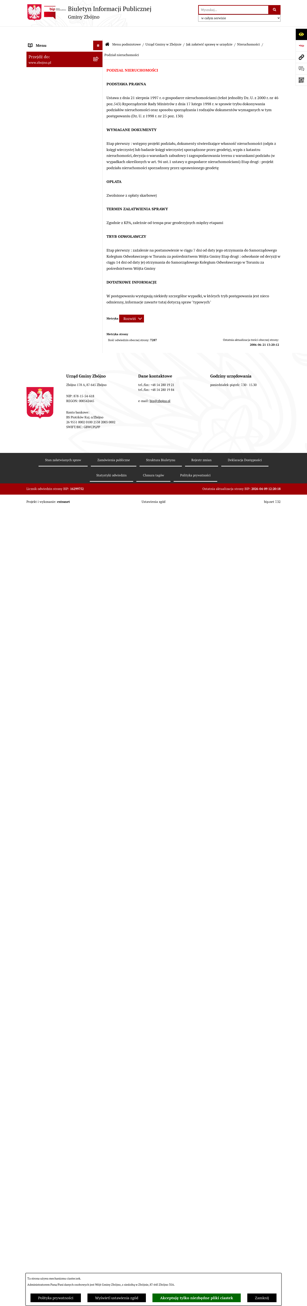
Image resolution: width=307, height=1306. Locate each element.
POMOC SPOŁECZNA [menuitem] (46, 829)
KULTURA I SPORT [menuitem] (43, 839)
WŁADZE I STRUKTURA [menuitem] (48, 221)
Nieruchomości (248, 31)
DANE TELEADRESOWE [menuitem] (48, 42)
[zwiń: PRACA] (99, 849)
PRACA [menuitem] (34, 848)
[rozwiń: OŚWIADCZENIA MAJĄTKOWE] (99, 925)
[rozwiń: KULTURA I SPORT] (99, 839)
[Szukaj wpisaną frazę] (275, 10)
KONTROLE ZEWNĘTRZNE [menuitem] (50, 934)
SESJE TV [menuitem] (36, 1066)
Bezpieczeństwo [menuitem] (41, 1224)
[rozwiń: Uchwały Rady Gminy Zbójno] (99, 374)
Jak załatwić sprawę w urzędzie (209, 31)
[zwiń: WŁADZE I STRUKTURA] (99, 222)
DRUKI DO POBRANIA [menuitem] (47, 1100)
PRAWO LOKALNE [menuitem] (43, 349)
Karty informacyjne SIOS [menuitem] (49, 1177)
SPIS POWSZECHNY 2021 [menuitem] (50, 1056)
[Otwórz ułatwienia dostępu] (301, 34)
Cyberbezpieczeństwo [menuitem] (46, 1215)
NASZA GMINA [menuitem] (41, 51)
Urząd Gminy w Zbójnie (163, 31)
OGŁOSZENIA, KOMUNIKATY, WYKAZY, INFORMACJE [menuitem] (53, 176)
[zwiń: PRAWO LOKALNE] (99, 350)
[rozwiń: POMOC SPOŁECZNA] (99, 830)
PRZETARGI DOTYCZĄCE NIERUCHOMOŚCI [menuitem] (49, 894)
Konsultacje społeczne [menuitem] (47, 1205)
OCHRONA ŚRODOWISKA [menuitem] (50, 716)
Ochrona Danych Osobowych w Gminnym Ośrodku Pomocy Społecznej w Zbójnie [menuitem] (54, 1131)
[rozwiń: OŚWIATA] (99, 820)
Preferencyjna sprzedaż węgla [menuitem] (53, 1186)
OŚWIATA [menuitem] (36, 820)
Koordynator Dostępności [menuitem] (50, 1167)
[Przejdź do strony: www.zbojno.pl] (301, 57)
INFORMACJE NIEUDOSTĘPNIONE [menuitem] (57, 1076)
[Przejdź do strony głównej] (88, 12)
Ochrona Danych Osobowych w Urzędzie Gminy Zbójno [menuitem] (54, 1113)
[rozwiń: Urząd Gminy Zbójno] (99, 307)
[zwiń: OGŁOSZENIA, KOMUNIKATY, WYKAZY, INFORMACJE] (99, 173)
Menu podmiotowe (126, 31)
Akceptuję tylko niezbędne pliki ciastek (196, 1297)
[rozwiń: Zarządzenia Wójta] (99, 484)
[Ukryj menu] (98, 32)
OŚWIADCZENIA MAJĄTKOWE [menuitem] (54, 925)
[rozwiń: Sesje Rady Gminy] (99, 472)
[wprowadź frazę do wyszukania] (233, 10)
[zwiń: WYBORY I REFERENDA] (99, 944)
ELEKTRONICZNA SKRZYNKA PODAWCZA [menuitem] (53, 1088)
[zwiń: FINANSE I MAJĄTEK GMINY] (99, 514)
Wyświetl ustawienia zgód (116, 1297)
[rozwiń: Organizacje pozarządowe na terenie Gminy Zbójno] (99, 155)
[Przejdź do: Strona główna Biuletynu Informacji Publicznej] (107, 31)
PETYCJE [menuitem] (35, 1047)
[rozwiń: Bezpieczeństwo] (99, 1225)
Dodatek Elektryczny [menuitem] (45, 1196)
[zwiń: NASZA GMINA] (99, 52)
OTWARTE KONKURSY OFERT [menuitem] (53, 706)
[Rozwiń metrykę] (131, 306)
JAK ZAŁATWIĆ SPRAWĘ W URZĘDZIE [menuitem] (60, 915)
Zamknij (262, 1297)
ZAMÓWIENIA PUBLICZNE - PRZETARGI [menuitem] (52, 620)
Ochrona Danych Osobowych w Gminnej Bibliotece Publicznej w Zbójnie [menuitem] (55, 1152)
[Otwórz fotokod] (301, 80)
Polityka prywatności (55, 1297)
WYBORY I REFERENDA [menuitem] (48, 944)
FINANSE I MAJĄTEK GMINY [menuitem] (52, 514)
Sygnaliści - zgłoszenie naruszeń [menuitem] (55, 1234)
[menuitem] (64, 64)
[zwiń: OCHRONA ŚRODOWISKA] (99, 716)
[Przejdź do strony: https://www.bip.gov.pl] (301, 45)
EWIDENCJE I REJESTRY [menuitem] (48, 906)
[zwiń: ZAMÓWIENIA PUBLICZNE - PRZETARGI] (99, 617)
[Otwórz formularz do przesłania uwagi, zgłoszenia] (301, 68)
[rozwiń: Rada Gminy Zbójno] (99, 295)
